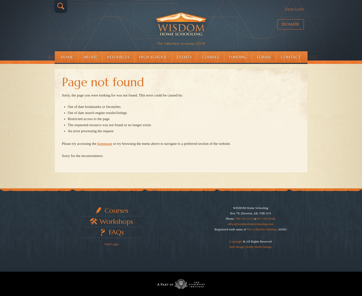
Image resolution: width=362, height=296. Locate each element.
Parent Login (294, 9)
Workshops (116, 221)
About (90, 57)
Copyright (235, 241)
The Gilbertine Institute (262, 229)
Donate (290, 24)
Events (184, 57)
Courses (210, 57)
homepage (104, 144)
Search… (61, 6)
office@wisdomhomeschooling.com (250, 224)
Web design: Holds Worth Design (251, 247)
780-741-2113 (244, 218)
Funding (238, 57)
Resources (118, 57)
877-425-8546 (266, 218)
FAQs (116, 232)
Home (67, 57)
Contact (291, 57)
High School (153, 57)
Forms (264, 57)
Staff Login (111, 244)
